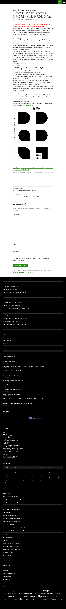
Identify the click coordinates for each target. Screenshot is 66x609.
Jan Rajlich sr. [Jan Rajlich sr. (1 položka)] (56, 593)
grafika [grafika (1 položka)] (39, 593)
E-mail (15, 244)
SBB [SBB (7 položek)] (57, 596)
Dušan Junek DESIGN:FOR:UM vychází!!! (13, 389)
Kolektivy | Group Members (11, 299)
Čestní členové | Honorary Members (14, 296)
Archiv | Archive (7, 343)
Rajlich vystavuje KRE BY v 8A (10, 361)
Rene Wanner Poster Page (9, 450)
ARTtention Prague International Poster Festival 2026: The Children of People (23, 399)
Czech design (6, 436)
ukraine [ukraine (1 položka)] (37, 599)
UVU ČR (4, 334)
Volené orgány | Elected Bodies (13, 302)
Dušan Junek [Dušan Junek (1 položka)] (51, 591)
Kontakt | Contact (7, 559)
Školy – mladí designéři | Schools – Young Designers (16, 527)
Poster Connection (7, 446)
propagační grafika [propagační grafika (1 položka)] (51, 596)
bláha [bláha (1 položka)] (29, 591)
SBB (4, 2)
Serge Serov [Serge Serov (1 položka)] (5, 599)
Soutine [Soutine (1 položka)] (24, 599)
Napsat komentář (32, 19)
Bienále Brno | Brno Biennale (11, 286)
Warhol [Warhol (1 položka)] (47, 599)
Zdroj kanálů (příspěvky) (9, 573)
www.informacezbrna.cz (9, 457)
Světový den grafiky (8, 537)
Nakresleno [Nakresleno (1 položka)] (21, 596)
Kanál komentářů (7, 576)
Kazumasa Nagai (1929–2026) (10, 375)
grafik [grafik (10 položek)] (35, 593)
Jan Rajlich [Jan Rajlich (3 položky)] (50, 593)
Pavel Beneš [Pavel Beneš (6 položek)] (28, 596)
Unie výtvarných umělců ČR (10, 456)
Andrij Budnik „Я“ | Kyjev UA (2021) (12, 371)
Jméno (15, 237)
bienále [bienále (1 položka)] (26, 591)
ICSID (4, 443)
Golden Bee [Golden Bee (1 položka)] (21, 593)
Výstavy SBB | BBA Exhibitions (10, 321)
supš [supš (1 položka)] (35, 599)
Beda (4, 434)
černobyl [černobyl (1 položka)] (60, 599)
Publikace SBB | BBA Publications (12, 327)
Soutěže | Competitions (34, 9)
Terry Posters (6, 454)
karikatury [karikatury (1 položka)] (61, 593)
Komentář (16, 214)
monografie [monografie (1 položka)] (16, 596)
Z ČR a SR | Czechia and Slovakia (28, 10)
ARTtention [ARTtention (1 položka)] (22, 591)
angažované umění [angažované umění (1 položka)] (16, 591)
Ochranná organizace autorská (11, 445)
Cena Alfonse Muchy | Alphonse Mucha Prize (15, 324)
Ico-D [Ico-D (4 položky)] (45, 593)
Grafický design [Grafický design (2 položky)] (28, 593)
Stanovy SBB (6, 534)
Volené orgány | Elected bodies (11, 543)
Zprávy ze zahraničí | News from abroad (14, 311)
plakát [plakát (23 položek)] (36, 596)
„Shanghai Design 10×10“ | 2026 (11, 394)
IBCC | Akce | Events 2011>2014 (11, 509)
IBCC (4, 337)
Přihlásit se (5, 570)
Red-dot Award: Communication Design (13, 448)
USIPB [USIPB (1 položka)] (44, 599)
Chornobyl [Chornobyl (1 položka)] (41, 591)
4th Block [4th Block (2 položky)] (5, 591)
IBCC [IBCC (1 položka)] (42, 593)
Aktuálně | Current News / (20, 9)
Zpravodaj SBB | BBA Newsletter (11, 283)
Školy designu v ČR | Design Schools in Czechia (15, 318)
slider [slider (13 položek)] (20, 599)
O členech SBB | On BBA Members (11, 305)
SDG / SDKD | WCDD (8, 331)
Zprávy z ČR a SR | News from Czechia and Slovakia (17, 308)
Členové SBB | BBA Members (10, 289)
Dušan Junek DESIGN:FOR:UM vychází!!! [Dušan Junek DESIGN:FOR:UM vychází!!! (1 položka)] (11, 593)
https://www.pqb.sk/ (27, 105)
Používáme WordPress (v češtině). (10, 607)
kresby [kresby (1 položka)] (6, 596)
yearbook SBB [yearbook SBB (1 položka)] (52, 599)
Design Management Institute (10, 439)
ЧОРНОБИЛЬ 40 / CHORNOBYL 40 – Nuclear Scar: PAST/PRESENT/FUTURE (23, 366)
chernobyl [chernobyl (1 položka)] (36, 591)
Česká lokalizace (7, 579)
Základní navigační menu (64, 2)
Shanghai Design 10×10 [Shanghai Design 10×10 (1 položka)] (12, 599)
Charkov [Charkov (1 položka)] (32, 591)
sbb (23, 19)
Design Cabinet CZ (7, 437)
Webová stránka (17, 251)
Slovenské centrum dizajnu (10, 451)
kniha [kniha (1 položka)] (4, 596)
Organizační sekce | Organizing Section (15, 292)
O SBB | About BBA (8, 552)
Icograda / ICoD (7, 340)
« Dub (4, 482)
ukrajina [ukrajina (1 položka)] (41, 599)
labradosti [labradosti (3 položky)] (11, 596)
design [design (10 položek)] (46, 590)
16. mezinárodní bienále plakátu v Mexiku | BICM (33, 196)
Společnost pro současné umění (11, 453)
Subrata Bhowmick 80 (8, 385)
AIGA (4, 432)
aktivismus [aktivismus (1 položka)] (10, 591)
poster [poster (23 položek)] (43, 596)
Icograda (5, 442)
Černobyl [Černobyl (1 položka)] (57, 599)
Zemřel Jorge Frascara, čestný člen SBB (13, 380)
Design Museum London (9, 440)
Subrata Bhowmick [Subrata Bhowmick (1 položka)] (30, 599)
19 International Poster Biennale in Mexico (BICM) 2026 (17, 403)
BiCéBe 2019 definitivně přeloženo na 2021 (33, 189)
